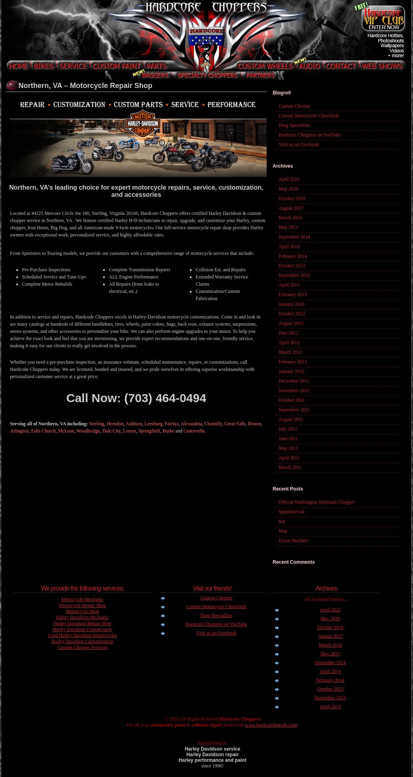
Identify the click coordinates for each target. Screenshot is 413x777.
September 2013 (294, 275)
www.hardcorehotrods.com (271, 725)
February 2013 (293, 294)
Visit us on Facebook (299, 144)
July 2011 (288, 429)
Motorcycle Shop (82, 611)
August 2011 (291, 419)
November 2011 (294, 390)
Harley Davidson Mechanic (82, 617)
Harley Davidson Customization (83, 641)
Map (283, 531)
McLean (66, 431)
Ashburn (134, 424)
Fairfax (172, 424)
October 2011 (292, 400)
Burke (168, 431)
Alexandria (191, 424)
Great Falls (234, 424)
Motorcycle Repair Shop (82, 605)
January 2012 (291, 371)
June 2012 (288, 333)
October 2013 (292, 265)
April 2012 (289, 342)
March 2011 (290, 467)
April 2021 (289, 179)
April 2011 (289, 458)
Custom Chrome (294, 106)
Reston (254, 424)
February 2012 (293, 361)
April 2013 (289, 285)
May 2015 (288, 227)
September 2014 (294, 237)
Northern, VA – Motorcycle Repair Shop (85, 86)
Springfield (149, 431)
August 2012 (291, 323)
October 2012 (292, 313)
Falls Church (43, 431)
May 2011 (288, 448)
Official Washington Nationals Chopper (317, 502)
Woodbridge (88, 431)
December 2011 (294, 381)
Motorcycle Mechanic (82, 599)
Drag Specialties (294, 125)
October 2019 (292, 198)
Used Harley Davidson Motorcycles (82, 635)
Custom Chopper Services (82, 647)
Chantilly (213, 424)
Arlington (19, 431)
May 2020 (288, 189)
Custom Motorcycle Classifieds (309, 115)
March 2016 (290, 217)
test (282, 521)
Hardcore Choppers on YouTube (310, 135)
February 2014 (293, 256)
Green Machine (293, 540)
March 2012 (290, 352)
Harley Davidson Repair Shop (82, 623)
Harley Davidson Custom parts (82, 629)
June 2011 (288, 438)
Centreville (194, 431)
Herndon (115, 424)
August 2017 (291, 208)
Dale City (111, 431)
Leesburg (153, 424)
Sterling (96, 424)
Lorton (129, 431)
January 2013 (291, 304)
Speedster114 (291, 512)
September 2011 (294, 410)
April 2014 (289, 246)
